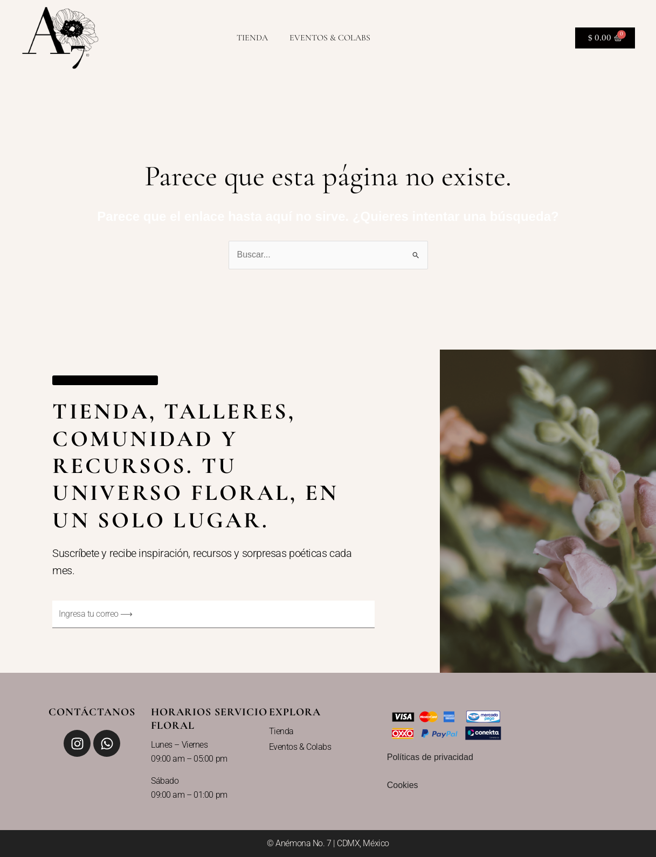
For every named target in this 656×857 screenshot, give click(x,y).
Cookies (402, 785)
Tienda (252, 37)
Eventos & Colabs (329, 37)
